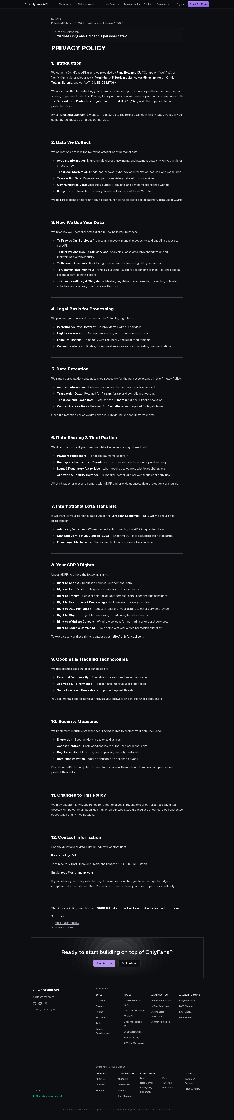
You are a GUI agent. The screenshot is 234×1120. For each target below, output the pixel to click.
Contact (100, 1084)
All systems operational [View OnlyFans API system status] (47, 1096)
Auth (98, 1023)
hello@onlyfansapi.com (127, 636)
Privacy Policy (192, 1089)
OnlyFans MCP (187, 1000)
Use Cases (112, 4)
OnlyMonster (125, 1096)
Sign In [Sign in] (181, 4)
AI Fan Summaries (161, 1000)
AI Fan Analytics (160, 1006)
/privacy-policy (64, 927)
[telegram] (40, 1003)
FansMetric (124, 1084)
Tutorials (167, 1082)
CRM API (128, 1016)
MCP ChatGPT (187, 1012)
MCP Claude (186, 1006)
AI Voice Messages (134, 1043)
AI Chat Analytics (160, 1022)
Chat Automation (133, 1031)
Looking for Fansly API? (45, 1009)
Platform (65, 4)
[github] (34, 1003)
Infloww (122, 1090)
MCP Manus (185, 1017)
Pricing (147, 4)
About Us (101, 1079)
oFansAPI (123, 1079)
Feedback (168, 1087)
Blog (142, 1078)
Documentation (132, 4)
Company (163, 4)
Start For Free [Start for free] (198, 4)
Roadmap (145, 1092)
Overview (101, 1000)
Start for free (104, 963)
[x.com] (46, 1003)
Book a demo (129, 963)
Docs (165, 1078)
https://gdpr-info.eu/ (67, 922)
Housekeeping (131, 1037)
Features (100, 1006)
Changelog (146, 1087)
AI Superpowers (88, 4)
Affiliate (100, 1090)
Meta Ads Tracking (134, 1010)
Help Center (146, 1082)
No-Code (101, 1017)
